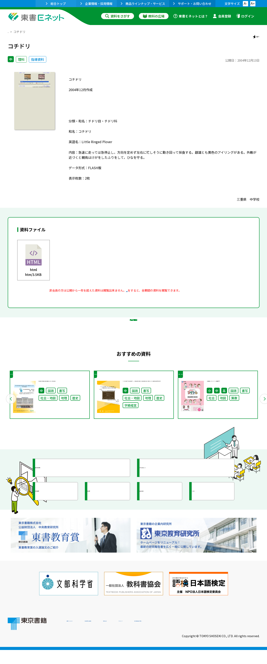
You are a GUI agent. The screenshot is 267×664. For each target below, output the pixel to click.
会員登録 (222, 16)
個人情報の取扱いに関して (240, 636)
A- (245, 3)
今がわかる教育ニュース (168, 500)
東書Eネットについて (82, 636)
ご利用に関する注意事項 (128, 636)
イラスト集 (209, 523)
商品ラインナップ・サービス (143, 3)
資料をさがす (117, 16)
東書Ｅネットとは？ (190, 16)
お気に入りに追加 (242, 40)
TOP (11, 31)
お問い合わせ (167, 636)
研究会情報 (104, 523)
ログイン (245, 16)
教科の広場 (153, 16)
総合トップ (56, 3)
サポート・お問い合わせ (192, 3)
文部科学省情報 (56, 523)
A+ (253, 3)
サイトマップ (199, 636)
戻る (133, 340)
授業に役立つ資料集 (59, 500)
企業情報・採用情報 (96, 3)
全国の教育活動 (160, 523)
